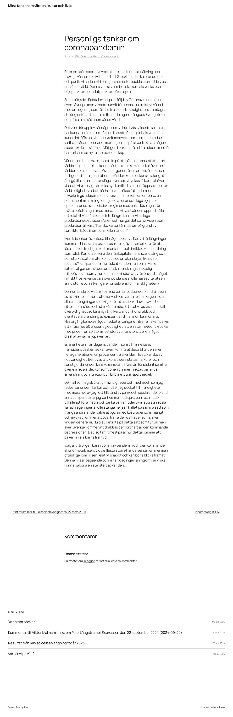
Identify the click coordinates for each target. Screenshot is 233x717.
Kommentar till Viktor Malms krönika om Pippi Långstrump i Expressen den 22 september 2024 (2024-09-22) (95, 633)
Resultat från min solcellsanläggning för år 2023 (46, 643)
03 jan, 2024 (219, 643)
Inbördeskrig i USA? (207, 512)
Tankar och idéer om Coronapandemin (100, 56)
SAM (76, 56)
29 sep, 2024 (218, 632)
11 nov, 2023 (219, 653)
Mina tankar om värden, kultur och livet (40, 5)
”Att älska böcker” (22, 622)
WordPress (219, 707)
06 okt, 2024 (218, 621)
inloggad (89, 561)
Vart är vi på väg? (21, 654)
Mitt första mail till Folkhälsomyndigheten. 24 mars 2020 (49, 512)
